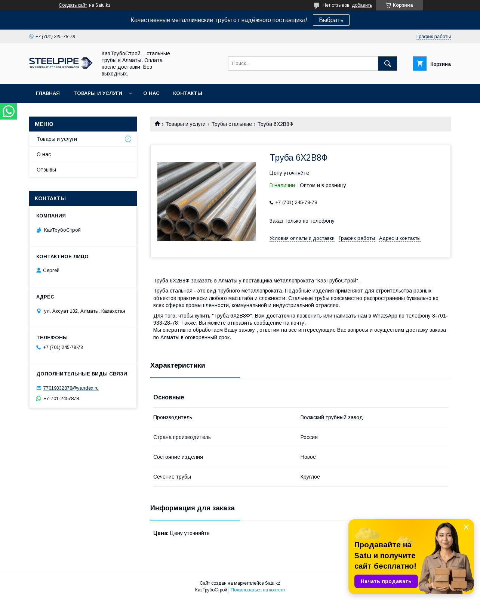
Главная (48, 93)
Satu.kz (272, 583)
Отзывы (46, 170)
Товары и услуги (97, 93)
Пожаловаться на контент (258, 590)
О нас (151, 93)
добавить (362, 5)
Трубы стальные (231, 124)
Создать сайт (73, 5)
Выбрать (331, 20)
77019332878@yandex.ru (71, 388)
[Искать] (387, 63)
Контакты (187, 93)
